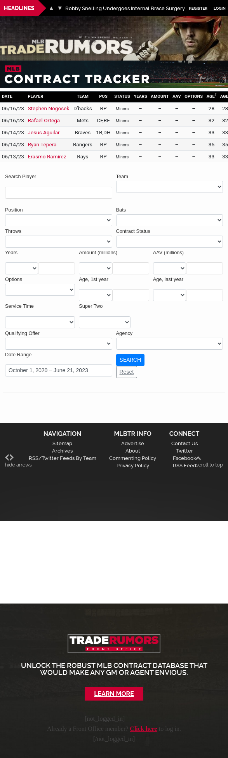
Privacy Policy (133, 465)
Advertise (132, 443)
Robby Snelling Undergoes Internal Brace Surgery (125, 8)
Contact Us (184, 443)
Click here (143, 728)
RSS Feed (184, 465)
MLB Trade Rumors (27, 37)
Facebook (184, 458)
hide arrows (18, 461)
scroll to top (209, 461)
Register (198, 8)
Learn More (114, 693)
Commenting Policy (132, 458)
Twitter (184, 451)
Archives (62, 451)
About (132, 451)
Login (220, 8)
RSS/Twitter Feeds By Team (62, 458)
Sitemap (62, 443)
